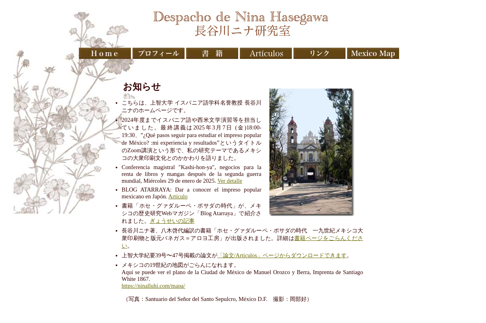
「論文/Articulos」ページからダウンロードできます (282, 255)
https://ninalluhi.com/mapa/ (153, 286)
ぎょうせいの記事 (172, 221)
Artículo (178, 196)
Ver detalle (229, 181)
